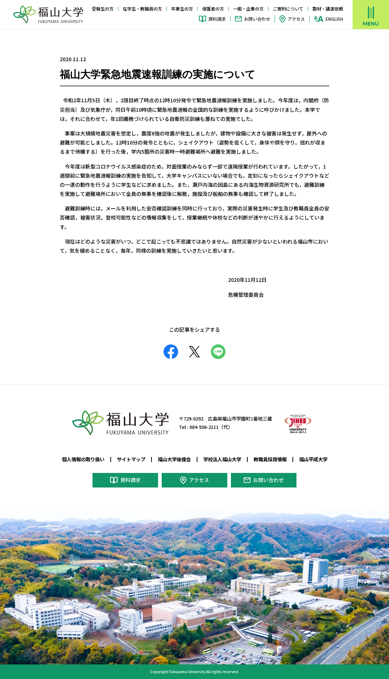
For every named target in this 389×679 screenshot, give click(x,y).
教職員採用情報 (270, 459)
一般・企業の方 (248, 8)
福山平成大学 (313, 459)
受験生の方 (103, 8)
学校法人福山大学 (222, 459)
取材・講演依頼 (328, 8)
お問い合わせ (257, 18)
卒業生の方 (182, 8)
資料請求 (217, 19)
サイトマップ (131, 459)
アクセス (296, 19)
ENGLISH (334, 19)
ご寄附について (288, 8)
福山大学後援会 (174, 459)
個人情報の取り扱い (83, 459)
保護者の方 (213, 8)
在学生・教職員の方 (142, 8)
